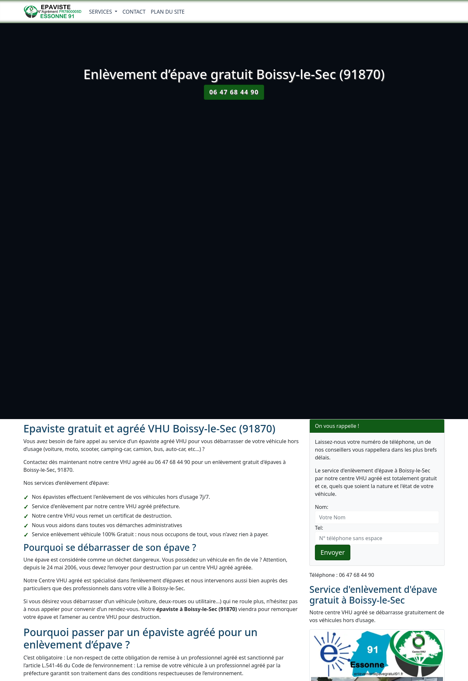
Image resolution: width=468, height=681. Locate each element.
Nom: (321, 507)
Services (101, 11)
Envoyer (332, 552)
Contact (134, 11)
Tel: (319, 527)
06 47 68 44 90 (234, 92)
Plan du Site (168, 11)
